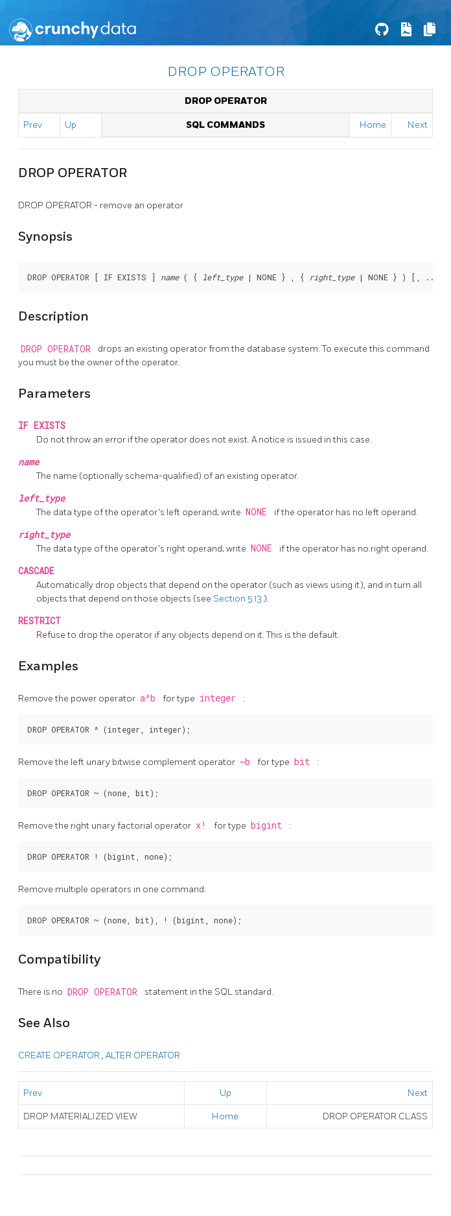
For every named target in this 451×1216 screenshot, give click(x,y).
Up (70, 124)
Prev (32, 124)
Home (373, 124)
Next (418, 124)
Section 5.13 (238, 598)
